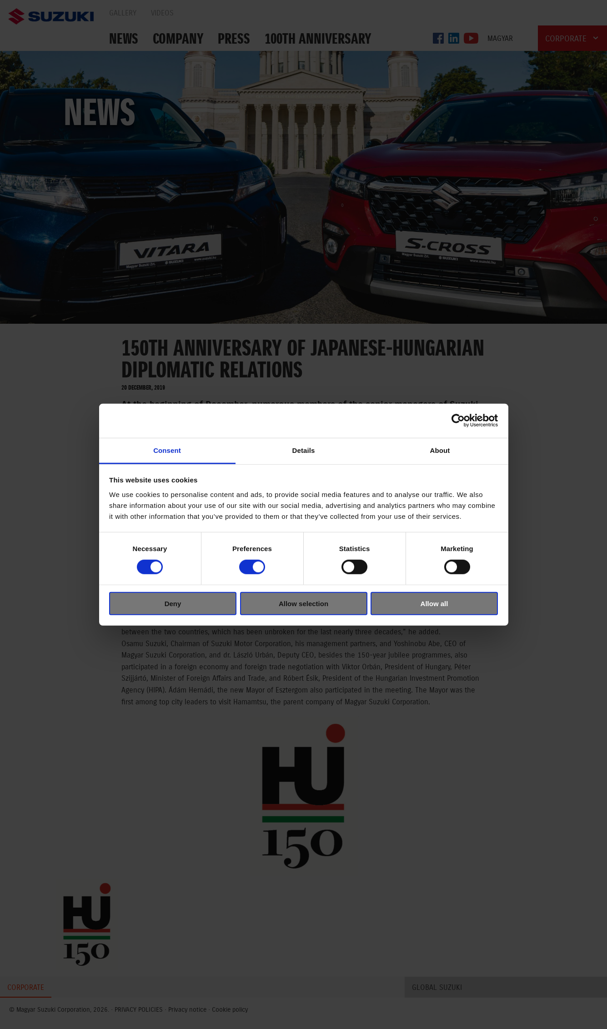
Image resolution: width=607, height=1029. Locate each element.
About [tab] (440, 450)
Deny (173, 603)
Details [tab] (303, 450)
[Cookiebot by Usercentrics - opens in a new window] (458, 420)
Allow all (434, 603)
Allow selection (303, 603)
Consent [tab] (167, 450)
